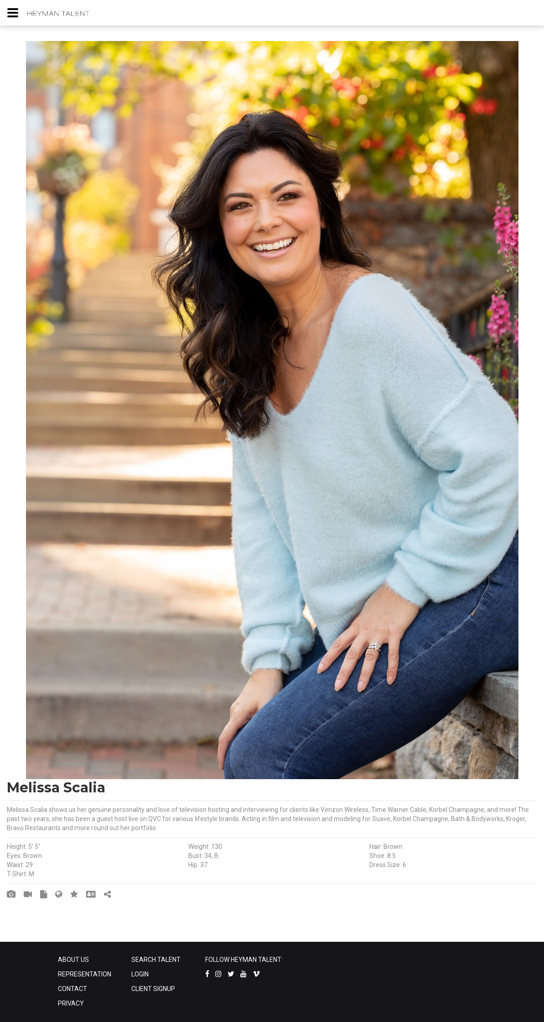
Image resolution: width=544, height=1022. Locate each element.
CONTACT (72, 988)
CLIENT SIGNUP (153, 988)
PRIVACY (71, 1003)
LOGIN (140, 974)
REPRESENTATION (84, 974)
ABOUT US (73, 959)
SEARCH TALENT (156, 959)
